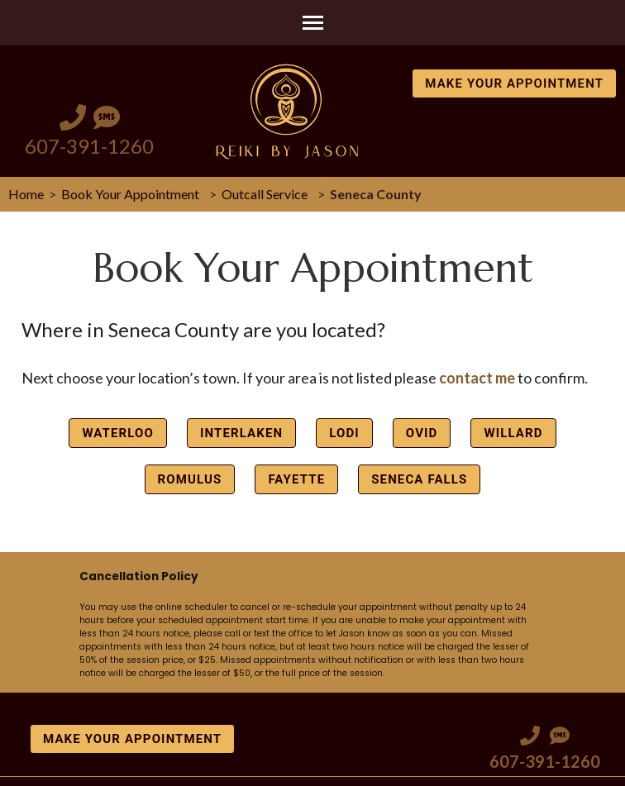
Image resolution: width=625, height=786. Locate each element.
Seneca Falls (419, 479)
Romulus (190, 479)
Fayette (296, 479)
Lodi (344, 433)
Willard (513, 433)
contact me (477, 378)
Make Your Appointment (514, 83)
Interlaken (241, 433)
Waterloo (118, 433)
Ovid (422, 433)
